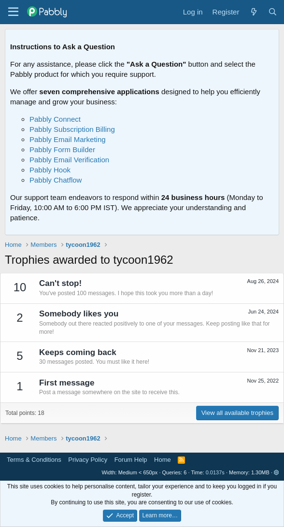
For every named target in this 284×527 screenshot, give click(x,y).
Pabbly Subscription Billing (72, 129)
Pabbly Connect (55, 119)
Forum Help (130, 459)
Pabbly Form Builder (62, 149)
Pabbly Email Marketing (67, 139)
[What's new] (253, 12)
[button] (276, 472)
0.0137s (215, 472)
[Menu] (13, 12)
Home (162, 459)
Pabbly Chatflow (55, 180)
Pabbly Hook (50, 170)
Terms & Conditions (34, 459)
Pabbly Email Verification (69, 160)
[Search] (272, 12)
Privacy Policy (87, 459)
